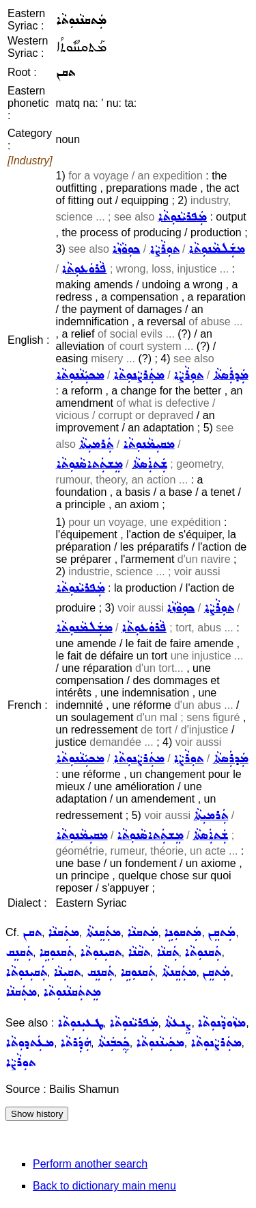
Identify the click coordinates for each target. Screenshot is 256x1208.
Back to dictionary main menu (104, 1186)
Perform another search (90, 1164)
